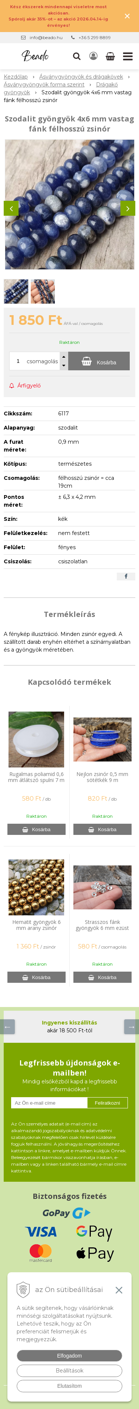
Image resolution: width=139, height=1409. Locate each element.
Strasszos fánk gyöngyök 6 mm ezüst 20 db (102, 927)
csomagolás (42, 361)
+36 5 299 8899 (95, 37)
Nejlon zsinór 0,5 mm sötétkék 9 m (102, 776)
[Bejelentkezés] (93, 56)
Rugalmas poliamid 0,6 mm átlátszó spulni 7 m (36, 776)
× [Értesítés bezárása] (127, 16)
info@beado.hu (46, 37)
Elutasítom (69, 1386)
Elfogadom (69, 1356)
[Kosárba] (99, 361)
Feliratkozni (107, 1103)
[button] (76, 56)
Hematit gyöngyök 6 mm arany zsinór (36, 924)
